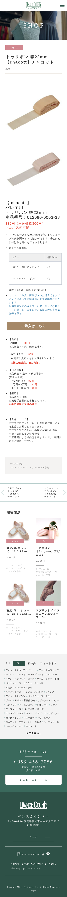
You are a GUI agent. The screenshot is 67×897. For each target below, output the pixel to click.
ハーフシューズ (51, 722)
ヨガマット (31, 726)
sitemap (16, 868)
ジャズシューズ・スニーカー (42, 696)
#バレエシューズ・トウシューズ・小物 (29, 467)
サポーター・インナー (48, 700)
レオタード (42, 704)
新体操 (32, 663)
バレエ (19, 663)
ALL (8, 663)
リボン (18, 700)
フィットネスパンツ (16, 696)
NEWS (52, 863)
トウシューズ (43, 717)
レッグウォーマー (14, 726)
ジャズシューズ (13, 709)
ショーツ (30, 713)
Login (33, 891)
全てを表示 (33, 733)
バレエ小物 (29, 709)
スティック (11, 704)
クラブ (54, 704)
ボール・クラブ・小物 (48, 679)
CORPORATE (38, 863)
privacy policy (31, 868)
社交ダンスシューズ (16, 687)
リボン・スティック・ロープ (20, 679)
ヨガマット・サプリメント (19, 722)
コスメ (38, 722)
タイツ (31, 687)
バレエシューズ (26, 704)
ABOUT (15, 863)
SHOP (25, 863)
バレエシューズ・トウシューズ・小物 (24, 683)
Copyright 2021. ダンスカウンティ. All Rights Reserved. (33, 887)
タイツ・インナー (48, 674)
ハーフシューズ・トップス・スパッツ (24, 692)
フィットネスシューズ (26, 674)
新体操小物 (29, 700)
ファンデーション (14, 713)
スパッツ (41, 713)
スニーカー (29, 717)
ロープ (40, 709)
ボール (9, 700)
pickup (9, 674)
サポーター (53, 713)
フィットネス (48, 663)
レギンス (50, 692)
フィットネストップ (49, 670)
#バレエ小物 (16, 463)
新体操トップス (13, 717)
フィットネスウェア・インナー (21, 670)
